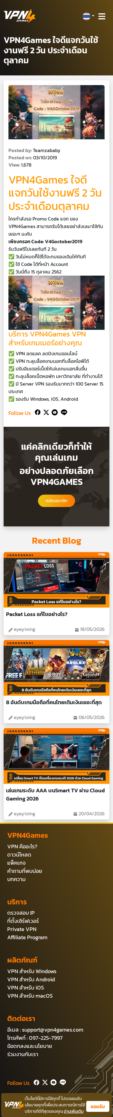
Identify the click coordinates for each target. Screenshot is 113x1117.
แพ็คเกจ (16, 863)
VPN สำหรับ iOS (25, 987)
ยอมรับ (98, 1106)
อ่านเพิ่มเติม (73, 1111)
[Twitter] (45, 412)
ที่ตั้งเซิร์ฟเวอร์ (23, 921)
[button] (88, 16)
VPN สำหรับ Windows (31, 971)
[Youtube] (53, 412)
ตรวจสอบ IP (21, 913)
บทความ (16, 879)
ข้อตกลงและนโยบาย (29, 1046)
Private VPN (21, 929)
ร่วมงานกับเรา (22, 1054)
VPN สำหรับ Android (31, 979)
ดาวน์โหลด (19, 854)
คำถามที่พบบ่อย (24, 871)
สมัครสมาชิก (56, 501)
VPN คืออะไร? (22, 846)
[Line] (63, 412)
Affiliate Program (27, 937)
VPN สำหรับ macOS (30, 996)
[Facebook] (37, 412)
